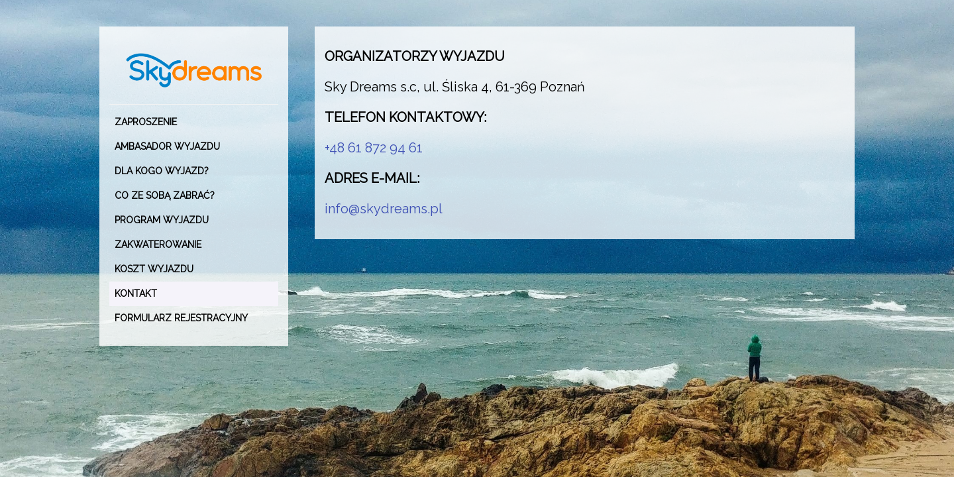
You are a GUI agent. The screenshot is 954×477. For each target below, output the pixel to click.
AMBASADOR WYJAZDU (167, 146)
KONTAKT (136, 293)
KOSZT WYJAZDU (154, 269)
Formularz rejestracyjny (181, 318)
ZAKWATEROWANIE (158, 244)
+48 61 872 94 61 (374, 148)
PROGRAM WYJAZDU (162, 220)
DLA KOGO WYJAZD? (162, 171)
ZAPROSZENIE (146, 122)
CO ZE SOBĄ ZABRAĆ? (165, 195)
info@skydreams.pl (384, 209)
